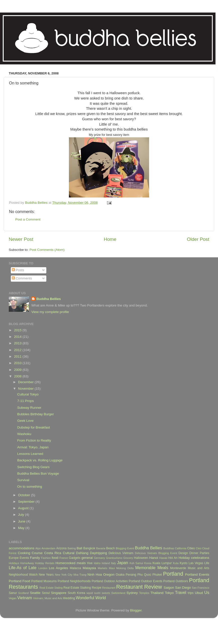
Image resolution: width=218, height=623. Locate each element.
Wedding (69, 598)
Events (24, 558)
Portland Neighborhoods (74, 581)
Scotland (23, 592)
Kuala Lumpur (162, 563)
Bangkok (89, 548)
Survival (23, 480)
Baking (71, 548)
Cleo (198, 548)
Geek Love (25, 421)
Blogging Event (125, 548)
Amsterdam (48, 548)
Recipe (96, 587)
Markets (102, 568)
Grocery (128, 557)
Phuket (157, 574)
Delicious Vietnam (120, 553)
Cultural (69, 553)
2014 (18, 337)
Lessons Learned (30, 454)
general (87, 558)
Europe (14, 558)
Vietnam (24, 597)
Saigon (169, 587)
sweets (106, 592)
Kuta (175, 563)
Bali (79, 548)
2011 (18, 356)
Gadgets (74, 558)
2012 (18, 350)
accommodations (21, 548)
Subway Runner (29, 407)
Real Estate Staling (51, 587)
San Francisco (200, 587)
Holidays (14, 563)
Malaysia (89, 568)
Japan (122, 562)
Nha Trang (79, 574)
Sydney (132, 593)
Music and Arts (198, 568)
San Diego (183, 587)
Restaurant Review (139, 587)
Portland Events (197, 574)
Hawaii (163, 557)
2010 (18, 363)
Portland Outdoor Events (145, 581)
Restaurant (109, 587)
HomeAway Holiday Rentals (37, 563)
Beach (110, 548)
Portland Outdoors (175, 581)
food (55, 558)
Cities (191, 548)
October (24, 495)
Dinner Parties (199, 553)
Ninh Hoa (94, 574)
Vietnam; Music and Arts (47, 598)
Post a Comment (28, 219)
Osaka (120, 574)
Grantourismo (114, 557)
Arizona (61, 548)
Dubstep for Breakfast (33, 427)
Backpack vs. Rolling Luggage (40, 460)
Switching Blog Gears (33, 467)
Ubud (199, 593)
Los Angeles (58, 568)
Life (206, 563)
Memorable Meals (151, 567)
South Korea (76, 593)
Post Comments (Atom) (47, 250)
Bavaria (100, 548)
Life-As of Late (22, 567)
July (21, 514)
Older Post (198, 239)
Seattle (35, 593)
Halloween (141, 558)
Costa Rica (52, 553)
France (63, 557)
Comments (22, 278)
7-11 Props (25, 401)
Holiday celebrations (194, 558)
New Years (46, 574)
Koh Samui (136, 563)
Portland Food (19, 581)
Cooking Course (30, 553)
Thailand (156, 593)
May (21, 528)
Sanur (13, 593)
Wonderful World (91, 597)
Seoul (46, 593)
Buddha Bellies (48, 299)
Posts (18, 270)
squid (89, 592)
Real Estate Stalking (77, 587)
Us (206, 592)
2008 (18, 376)
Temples (144, 592)
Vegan (13, 598)
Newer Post (21, 239)
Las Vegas (196, 563)
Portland (173, 574)
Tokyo (169, 593)
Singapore (58, 593)
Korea (148, 563)
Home (110, 239)
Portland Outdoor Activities (110, 581)
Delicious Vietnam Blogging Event (156, 553)
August (24, 508)
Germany (99, 557)
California (180, 548)
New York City (63, 574)
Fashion (46, 557)
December (26, 382)
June (22, 521)
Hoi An (173, 558)
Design (183, 553)
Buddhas (168, 548)
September (27, 501)
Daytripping (98, 553)
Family (35, 558)
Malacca (75, 568)
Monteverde (178, 568)
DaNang (82, 553)
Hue (89, 563)
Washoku (24, 434)
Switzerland (118, 592)
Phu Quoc (144, 574)
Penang (131, 574)
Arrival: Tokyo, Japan (33, 447)
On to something (29, 486)
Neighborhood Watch (23, 574)
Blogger (136, 610)
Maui (112, 568)
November (26, 388)
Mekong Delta (125, 568)
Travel (180, 592)
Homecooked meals (70, 563)
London (42, 568)
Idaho (97, 563)
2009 (18, 370)
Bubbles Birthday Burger (35, 414)
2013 (18, 343)
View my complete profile (50, 312)
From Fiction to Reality (34, 440)
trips (190, 593)
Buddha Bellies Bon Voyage (38, 473)
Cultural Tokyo (28, 394)
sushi (97, 592)
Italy (113, 563)
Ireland (106, 563)
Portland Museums (44, 581)
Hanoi (153, 558)
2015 (18, 330)
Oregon (109, 574)
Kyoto (183, 563)
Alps (38, 548)
